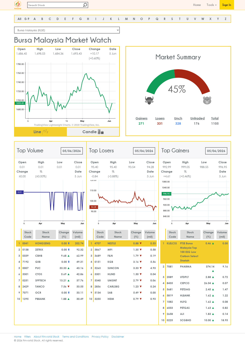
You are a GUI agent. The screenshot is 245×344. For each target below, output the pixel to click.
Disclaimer (118, 336)
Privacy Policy (100, 336)
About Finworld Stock (46, 336)
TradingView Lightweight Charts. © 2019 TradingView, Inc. (67, 125)
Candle (93, 132)
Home (197, 4)
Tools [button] (212, 4)
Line (41, 132)
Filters (27, 336)
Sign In (226, 4)
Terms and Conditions (75, 336)
